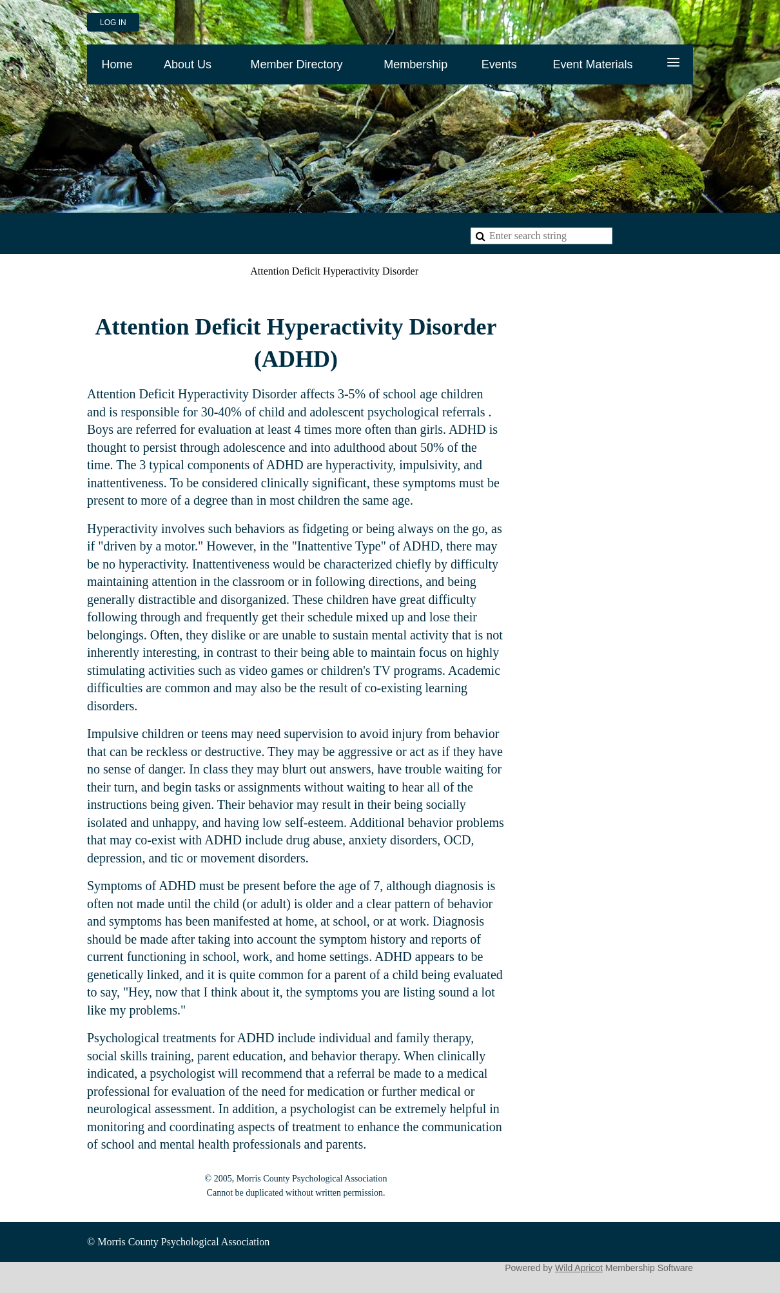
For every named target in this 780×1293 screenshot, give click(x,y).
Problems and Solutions (181, 271)
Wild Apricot (579, 1268)
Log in (113, 22)
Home (99, 271)
